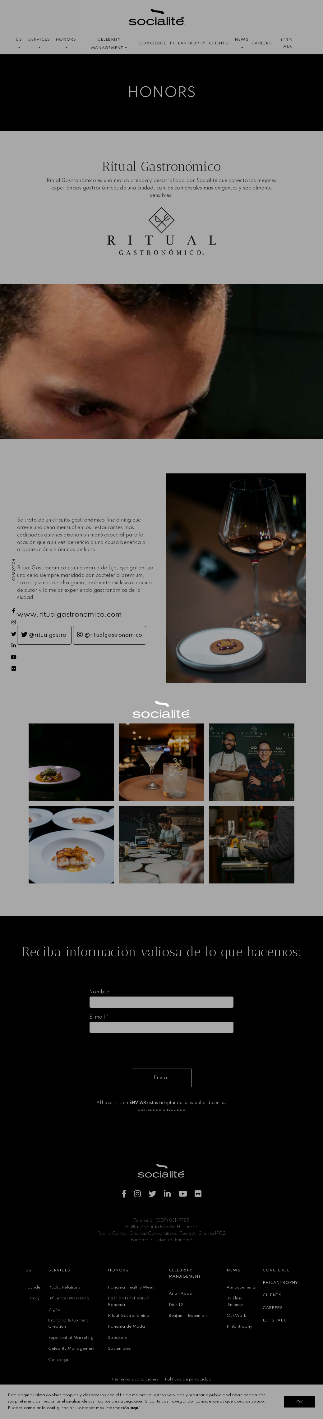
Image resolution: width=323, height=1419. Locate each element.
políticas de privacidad (162, 1109)
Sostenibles (119, 1349)
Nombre (99, 992)
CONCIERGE (152, 43)
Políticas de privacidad (188, 1379)
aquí (135, 1408)
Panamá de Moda (126, 1327)
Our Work (236, 1316)
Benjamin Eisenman (188, 1316)
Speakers (117, 1338)
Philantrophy (239, 1327)
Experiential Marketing (71, 1338)
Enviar (161, 1077)
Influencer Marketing (68, 1298)
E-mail (98, 1017)
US (28, 1270)
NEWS (233, 1270)
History (32, 1298)
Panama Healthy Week (131, 1287)
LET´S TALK (286, 43)
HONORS (118, 1270)
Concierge (58, 1360)
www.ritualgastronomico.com (69, 614)
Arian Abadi (181, 1294)
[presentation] (136, 1050)
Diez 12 (176, 1305)
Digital (55, 1309)
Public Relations (64, 1287)
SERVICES (59, 1270)
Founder (33, 1287)
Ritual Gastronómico (128, 1316)
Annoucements (241, 1287)
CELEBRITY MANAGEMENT (185, 1273)
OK (299, 1402)
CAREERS (261, 43)
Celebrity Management (71, 1349)
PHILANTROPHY (187, 43)
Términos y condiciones (135, 1379)
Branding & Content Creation (68, 1323)
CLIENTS (218, 43)
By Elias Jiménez (235, 1301)
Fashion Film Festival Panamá (128, 1301)
